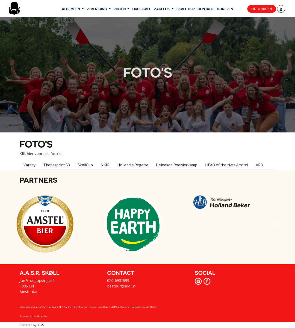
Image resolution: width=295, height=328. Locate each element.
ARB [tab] (259, 164)
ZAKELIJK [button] (162, 9)
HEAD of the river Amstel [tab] (226, 164)
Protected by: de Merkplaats (34, 316)
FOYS (40, 325)
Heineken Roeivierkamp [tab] (176, 164)
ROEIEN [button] (120, 9)
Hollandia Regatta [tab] (132, 164)
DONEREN (225, 9)
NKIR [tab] (105, 164)
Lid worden (261, 8)
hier (30, 153)
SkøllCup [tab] (85, 164)
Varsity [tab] (29, 164)
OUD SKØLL (141, 9)
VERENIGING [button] (97, 9)
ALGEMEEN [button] (71, 9)
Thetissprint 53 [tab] (56, 164)
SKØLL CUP (186, 9)
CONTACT (206, 9)
